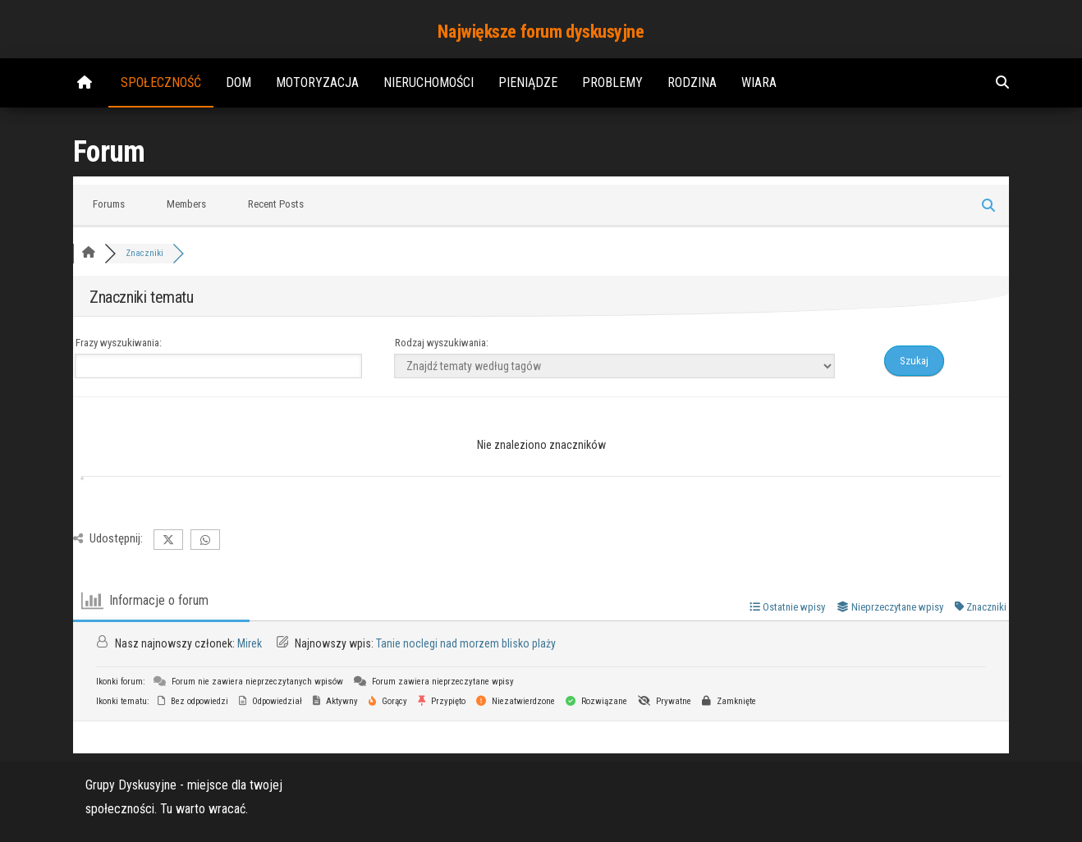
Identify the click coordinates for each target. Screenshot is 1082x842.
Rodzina (692, 82)
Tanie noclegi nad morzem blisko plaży (466, 643)
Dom (238, 82)
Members (186, 204)
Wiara (759, 82)
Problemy (612, 82)
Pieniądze (527, 82)
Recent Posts (276, 204)
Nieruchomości (428, 82)
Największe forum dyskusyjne (541, 31)
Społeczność (161, 82)
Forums (109, 204)
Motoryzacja (317, 82)
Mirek (249, 643)
